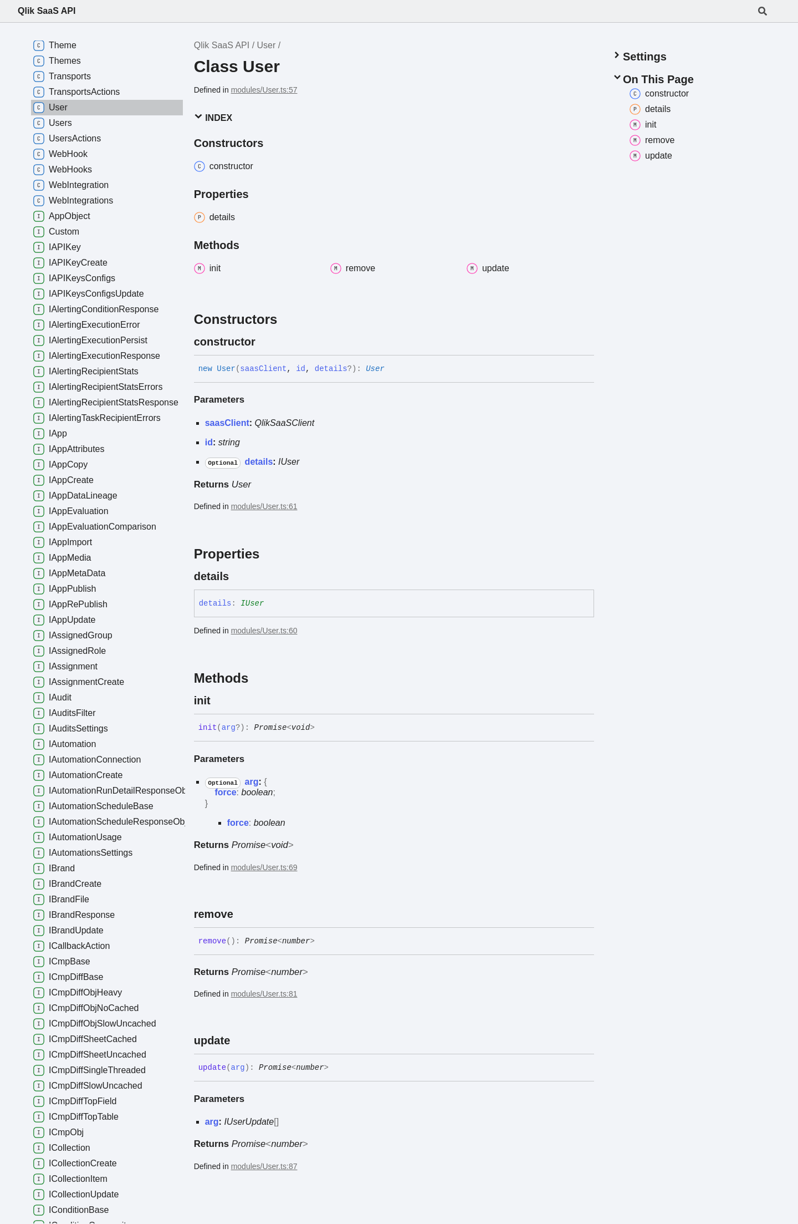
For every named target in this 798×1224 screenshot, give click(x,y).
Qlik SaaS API (46, 11)
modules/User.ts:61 (264, 506)
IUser (288, 461)
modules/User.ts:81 (264, 993)
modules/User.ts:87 (264, 1166)
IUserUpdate (249, 1121)
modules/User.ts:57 (264, 89)
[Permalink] (265, 341)
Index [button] (213, 117)
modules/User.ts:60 (264, 630)
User (266, 45)
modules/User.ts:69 (264, 867)
